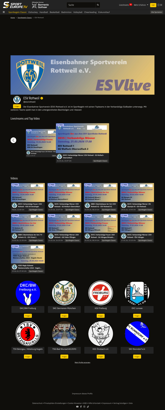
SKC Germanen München (64, 308)
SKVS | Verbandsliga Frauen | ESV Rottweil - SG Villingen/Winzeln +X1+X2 (103, 236)
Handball (44, 12)
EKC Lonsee (137, 308)
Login (153, 5)
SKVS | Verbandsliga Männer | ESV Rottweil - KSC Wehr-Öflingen (66, 236)
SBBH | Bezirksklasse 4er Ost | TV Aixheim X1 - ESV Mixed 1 (30, 236)
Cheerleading (90, 12)
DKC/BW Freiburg (28, 308)
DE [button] (159, 5)
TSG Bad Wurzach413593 (64, 349)
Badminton (66, 12)
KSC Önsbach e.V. (101, 349)
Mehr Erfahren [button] (140, 5)
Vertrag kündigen (120, 403)
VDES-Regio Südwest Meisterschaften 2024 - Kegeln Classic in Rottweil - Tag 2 (29, 266)
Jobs (131, 403)
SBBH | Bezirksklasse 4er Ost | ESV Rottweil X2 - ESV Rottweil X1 (103, 205)
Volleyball (77, 12)
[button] (13, 140)
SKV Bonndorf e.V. (137, 349)
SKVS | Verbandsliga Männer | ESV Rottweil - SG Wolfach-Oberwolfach (83, 156)
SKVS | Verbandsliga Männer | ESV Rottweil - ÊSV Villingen (139, 236)
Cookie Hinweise (75, 403)
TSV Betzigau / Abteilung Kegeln (28, 349)
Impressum (107, 403)
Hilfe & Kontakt (94, 403)
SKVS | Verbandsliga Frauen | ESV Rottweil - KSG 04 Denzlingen (44, 152)
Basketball (54, 12)
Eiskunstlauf (104, 12)
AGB (85, 403)
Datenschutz (37, 403)
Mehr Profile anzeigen (82, 362)
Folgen (17, 106)
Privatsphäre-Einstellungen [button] (55, 403)
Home (13, 18)
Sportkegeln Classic (17, 12)
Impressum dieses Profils (82, 394)
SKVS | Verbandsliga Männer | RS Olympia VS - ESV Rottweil (139, 205)
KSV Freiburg (101, 308)
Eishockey (33, 12)
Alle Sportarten (156, 12)
